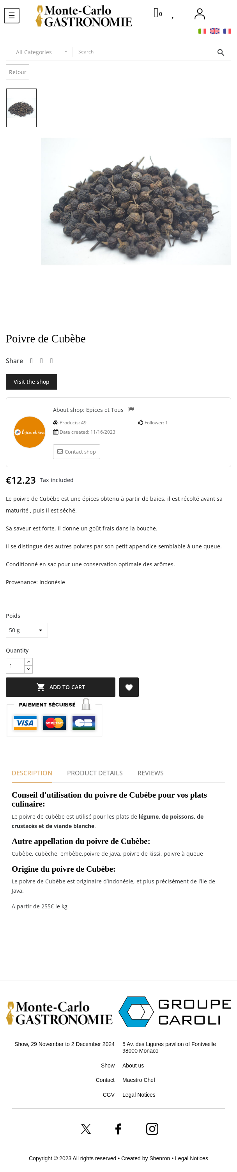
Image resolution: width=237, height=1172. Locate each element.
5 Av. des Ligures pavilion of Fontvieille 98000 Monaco (169, 1047)
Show (108, 1065)
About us (133, 1065)
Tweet (42, 361)
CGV (109, 1095)
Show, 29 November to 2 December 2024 (64, 1044)
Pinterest (51, 361)
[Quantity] (15, 666)
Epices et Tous (105, 409)
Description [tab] (32, 773)
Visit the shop (32, 381)
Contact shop (76, 451)
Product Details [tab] (95, 773)
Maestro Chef (138, 1080)
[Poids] (27, 630)
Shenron (160, 1158)
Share (31, 361)
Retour (18, 72)
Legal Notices (139, 1095)
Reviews (151, 773)
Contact (105, 1080)
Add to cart (64, 687)
